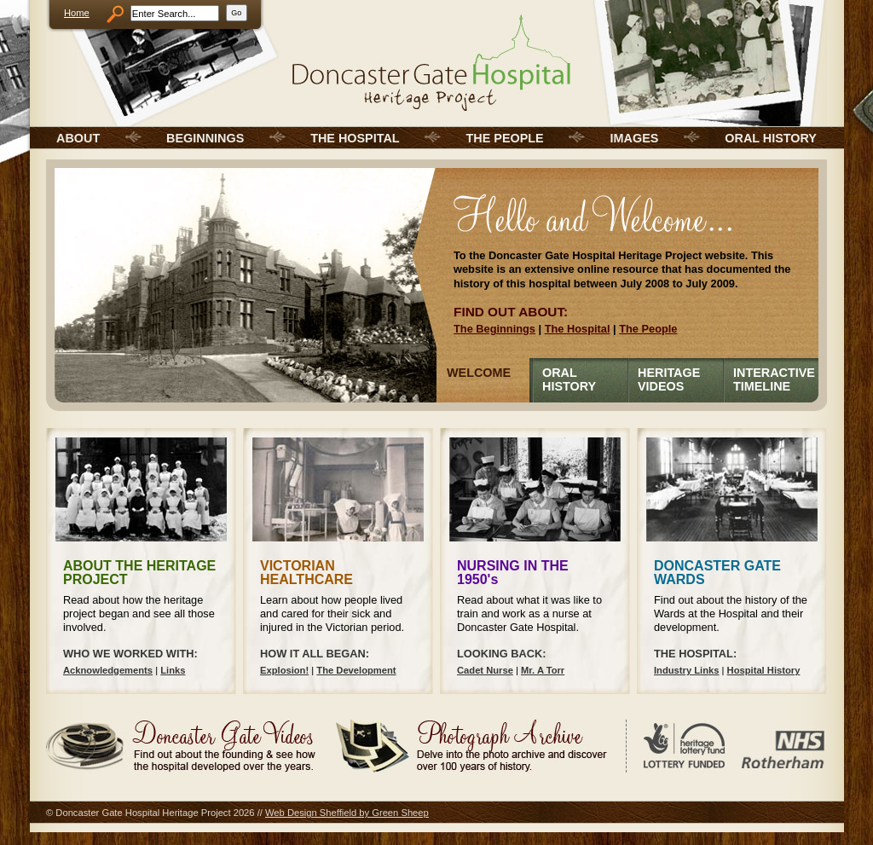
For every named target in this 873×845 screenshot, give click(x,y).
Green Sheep (400, 812)
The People (648, 328)
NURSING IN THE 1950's (513, 573)
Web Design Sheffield (310, 812)
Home (77, 13)
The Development (356, 670)
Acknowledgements (108, 670)
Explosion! (284, 670)
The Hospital (577, 328)
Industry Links (686, 670)
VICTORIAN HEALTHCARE (306, 573)
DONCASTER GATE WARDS (717, 573)
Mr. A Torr (542, 670)
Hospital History (764, 670)
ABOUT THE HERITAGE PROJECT (139, 573)
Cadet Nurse (485, 670)
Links (172, 670)
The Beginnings (494, 328)
